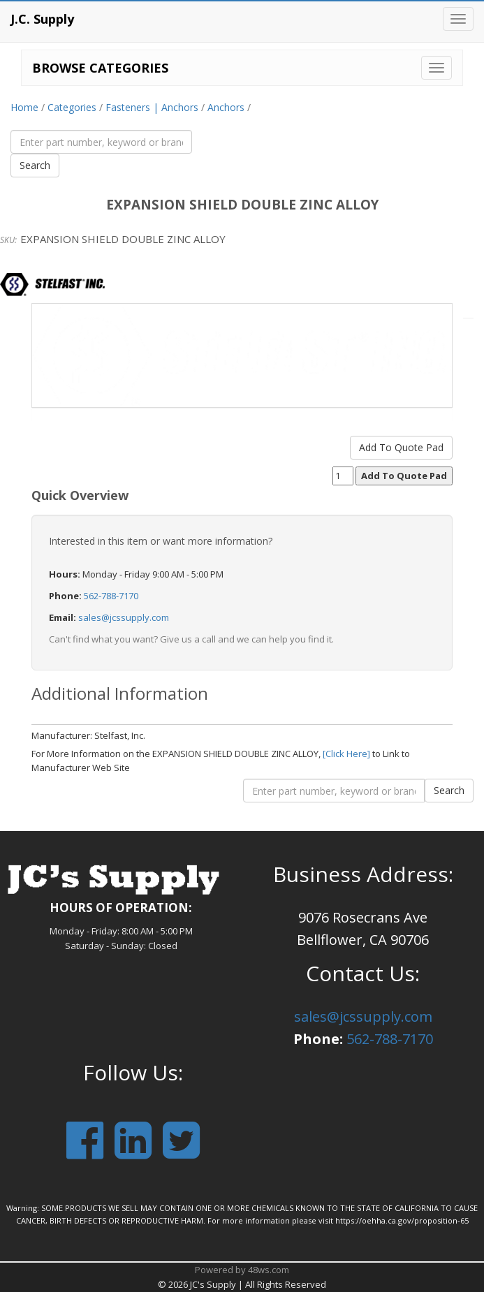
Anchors (225, 107)
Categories (71, 107)
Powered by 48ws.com (242, 1269)
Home (24, 107)
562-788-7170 (111, 595)
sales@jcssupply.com (123, 617)
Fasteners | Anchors (151, 107)
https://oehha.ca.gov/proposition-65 (402, 1220)
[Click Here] (346, 753)
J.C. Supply (42, 18)
